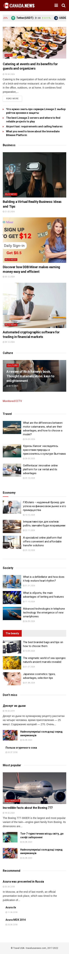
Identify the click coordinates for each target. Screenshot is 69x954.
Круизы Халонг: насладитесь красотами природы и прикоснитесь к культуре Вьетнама (44, 449)
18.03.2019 (9, 711)
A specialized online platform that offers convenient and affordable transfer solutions (42, 541)
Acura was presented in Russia (23, 881)
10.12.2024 (29, 515)
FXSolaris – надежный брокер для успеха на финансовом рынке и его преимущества (44, 506)
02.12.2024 (12, 386)
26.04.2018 (11, 925)
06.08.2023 (26, 740)
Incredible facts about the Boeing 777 (28, 808)
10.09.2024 (29, 651)
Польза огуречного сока (21, 747)
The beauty (12, 801)
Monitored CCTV (12, 401)
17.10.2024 (29, 602)
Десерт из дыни (14, 706)
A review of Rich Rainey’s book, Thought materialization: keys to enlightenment (30, 376)
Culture (13, 365)
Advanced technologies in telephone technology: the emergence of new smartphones (44, 612)
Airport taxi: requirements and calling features (34, 126)
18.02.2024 (9, 813)
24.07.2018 (11, 752)
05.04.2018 (9, 887)
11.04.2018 (11, 912)
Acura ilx (11, 907)
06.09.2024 (29, 621)
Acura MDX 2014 (16, 919)
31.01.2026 (29, 586)
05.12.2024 (9, 277)
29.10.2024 (29, 478)
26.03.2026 (29, 439)
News (8, 55)
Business (11, 194)
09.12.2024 (9, 342)
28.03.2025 (29, 459)
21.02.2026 (9, 212)
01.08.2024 (29, 683)
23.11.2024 (29, 530)
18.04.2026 (9, 74)
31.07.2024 (29, 667)
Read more (12, 98)
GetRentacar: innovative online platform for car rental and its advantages (40, 469)
